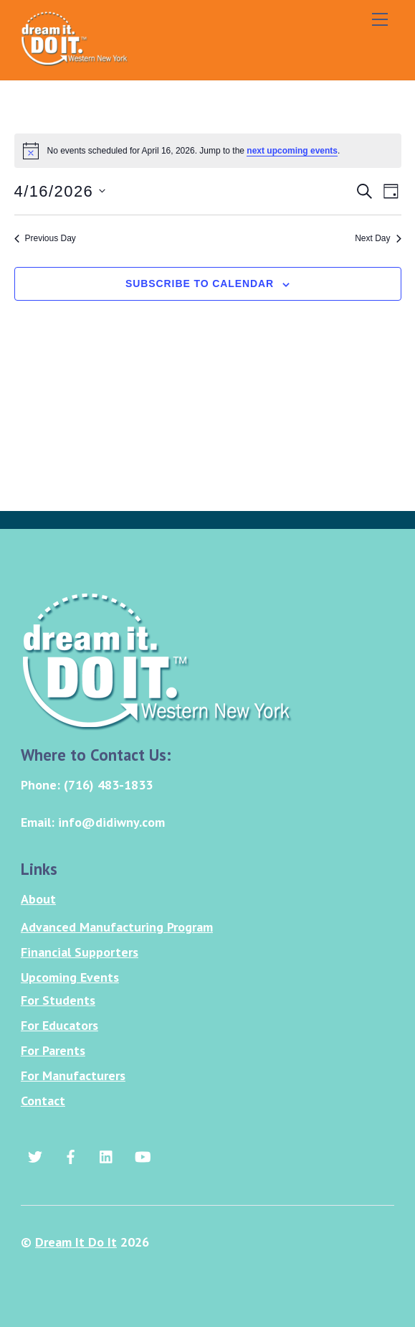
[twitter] (35, 1155)
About (38, 899)
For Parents (53, 1050)
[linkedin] (106, 1155)
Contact (43, 1100)
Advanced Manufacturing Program (117, 927)
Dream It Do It (76, 1242)
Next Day (378, 238)
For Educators (59, 1025)
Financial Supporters (79, 952)
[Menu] (380, 19)
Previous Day (45, 238)
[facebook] (71, 1155)
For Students (58, 1000)
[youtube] (142, 1155)
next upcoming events (292, 151)
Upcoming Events (70, 977)
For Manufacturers (73, 1075)
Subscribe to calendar (199, 283)
